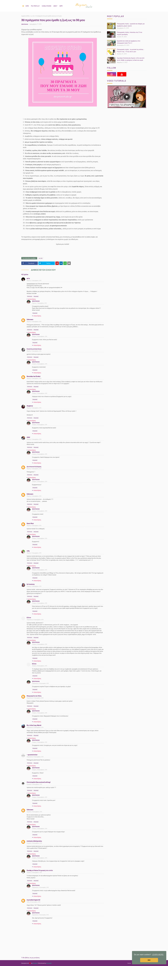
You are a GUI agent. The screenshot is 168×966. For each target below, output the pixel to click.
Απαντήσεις (32, 299)
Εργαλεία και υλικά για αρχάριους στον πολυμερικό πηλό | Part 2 (128, 42)
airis (28, 278)
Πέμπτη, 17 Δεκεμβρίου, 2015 (34, 280)
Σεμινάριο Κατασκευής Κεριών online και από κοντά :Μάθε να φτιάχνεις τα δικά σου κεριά (130, 59)
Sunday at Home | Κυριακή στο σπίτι (40, 870)
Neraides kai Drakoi (33, 376)
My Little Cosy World (34, 725)
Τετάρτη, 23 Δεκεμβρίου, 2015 (39, 336)
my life (32, 16)
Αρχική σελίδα (25, 16)
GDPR (60, 6)
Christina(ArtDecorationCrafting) (38, 782)
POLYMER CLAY (35, 6)
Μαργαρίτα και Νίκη (34, 696)
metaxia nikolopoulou (34, 841)
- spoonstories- (32, 755)
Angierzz (30, 406)
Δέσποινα (24, 24)
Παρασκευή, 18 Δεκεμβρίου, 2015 (35, 619)
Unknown (30, 319)
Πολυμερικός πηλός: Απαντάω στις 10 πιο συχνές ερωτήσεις (129, 33)
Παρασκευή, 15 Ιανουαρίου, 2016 (40, 683)
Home (27, 6)
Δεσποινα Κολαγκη (34, 466)
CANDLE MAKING (46, 6)
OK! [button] (149, 960)
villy (28, 551)
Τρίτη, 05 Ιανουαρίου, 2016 (33, 902)
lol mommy (31, 584)
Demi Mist (30, 523)
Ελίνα (29, 617)
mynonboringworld (33, 900)
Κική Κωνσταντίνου (34, 349)
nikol (28, 437)
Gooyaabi (49, 963)
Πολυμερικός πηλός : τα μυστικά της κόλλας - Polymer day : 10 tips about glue (130, 50)
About (55, 6)
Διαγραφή (36, 296)
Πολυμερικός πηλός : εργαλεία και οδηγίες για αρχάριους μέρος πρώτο (131, 25)
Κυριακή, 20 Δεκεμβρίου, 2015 (34, 784)
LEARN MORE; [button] (158, 955)
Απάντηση (29, 296)
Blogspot (35, 963)
